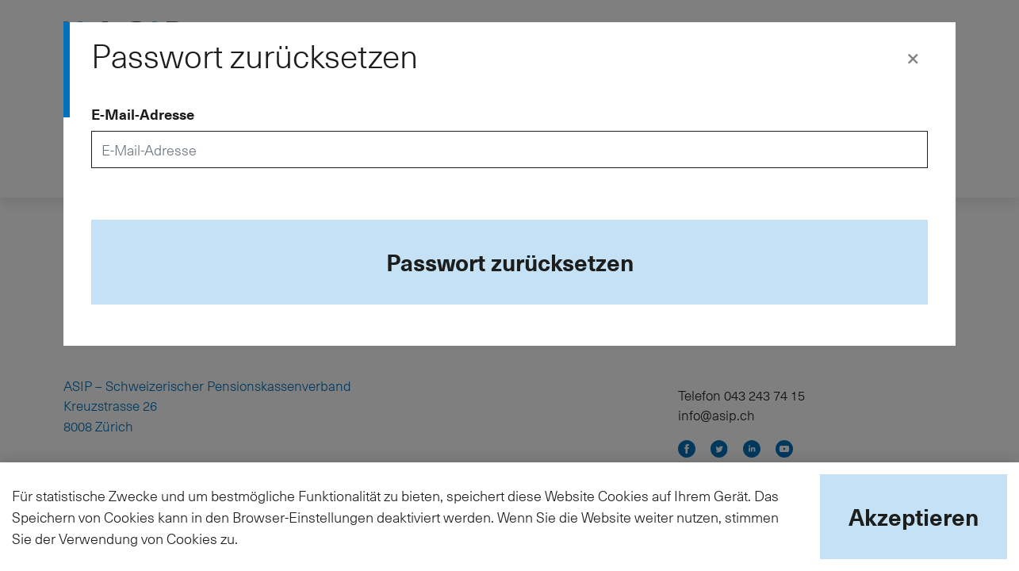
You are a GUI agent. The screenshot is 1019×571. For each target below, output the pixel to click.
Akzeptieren (914, 516)
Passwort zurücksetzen (510, 261)
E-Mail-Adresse (142, 114)
